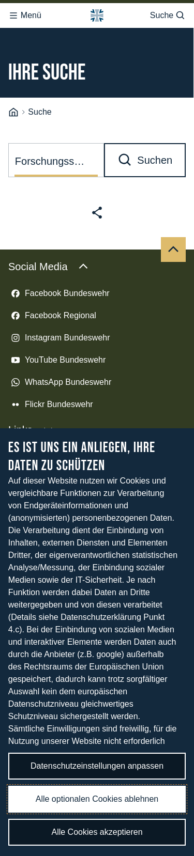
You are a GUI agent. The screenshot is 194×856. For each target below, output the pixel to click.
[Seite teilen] (97, 199)
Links (30, 416)
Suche (168, 12)
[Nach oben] (173, 236)
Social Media (48, 253)
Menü (24, 12)
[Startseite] (13, 99)
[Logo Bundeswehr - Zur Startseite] (97, 12)
